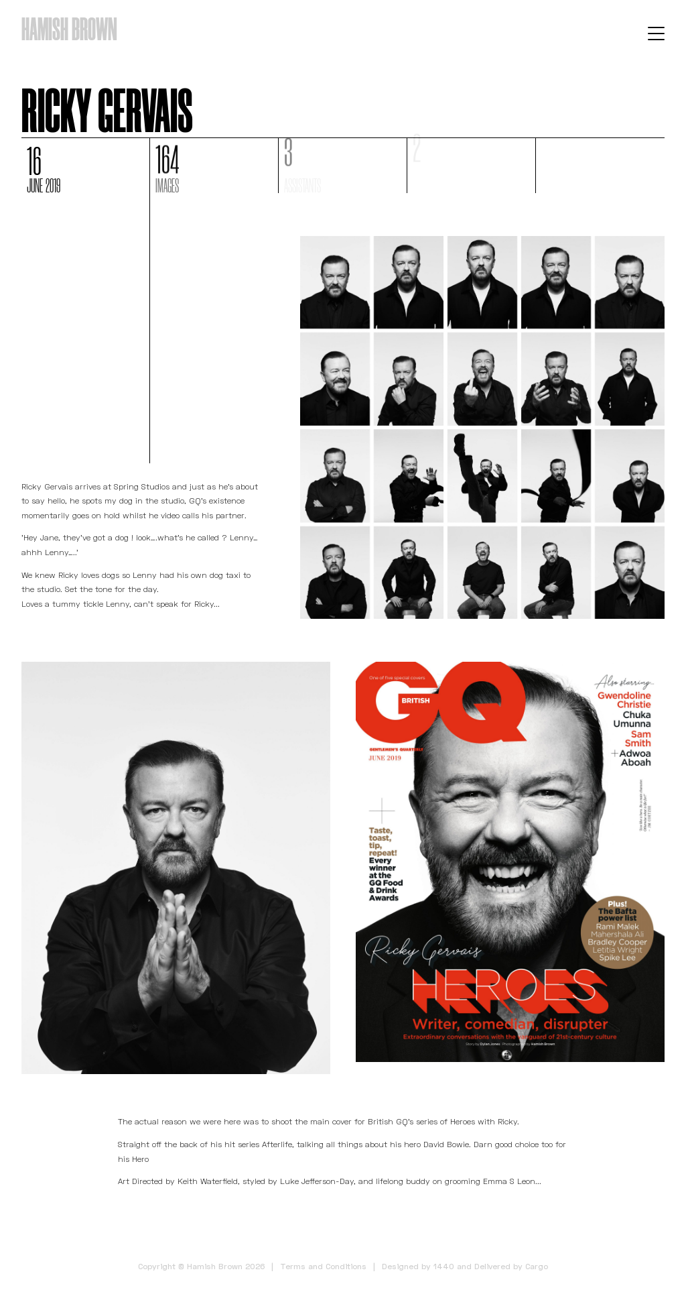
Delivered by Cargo (511, 1266)
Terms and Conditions (323, 1266)
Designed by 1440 (418, 1266)
